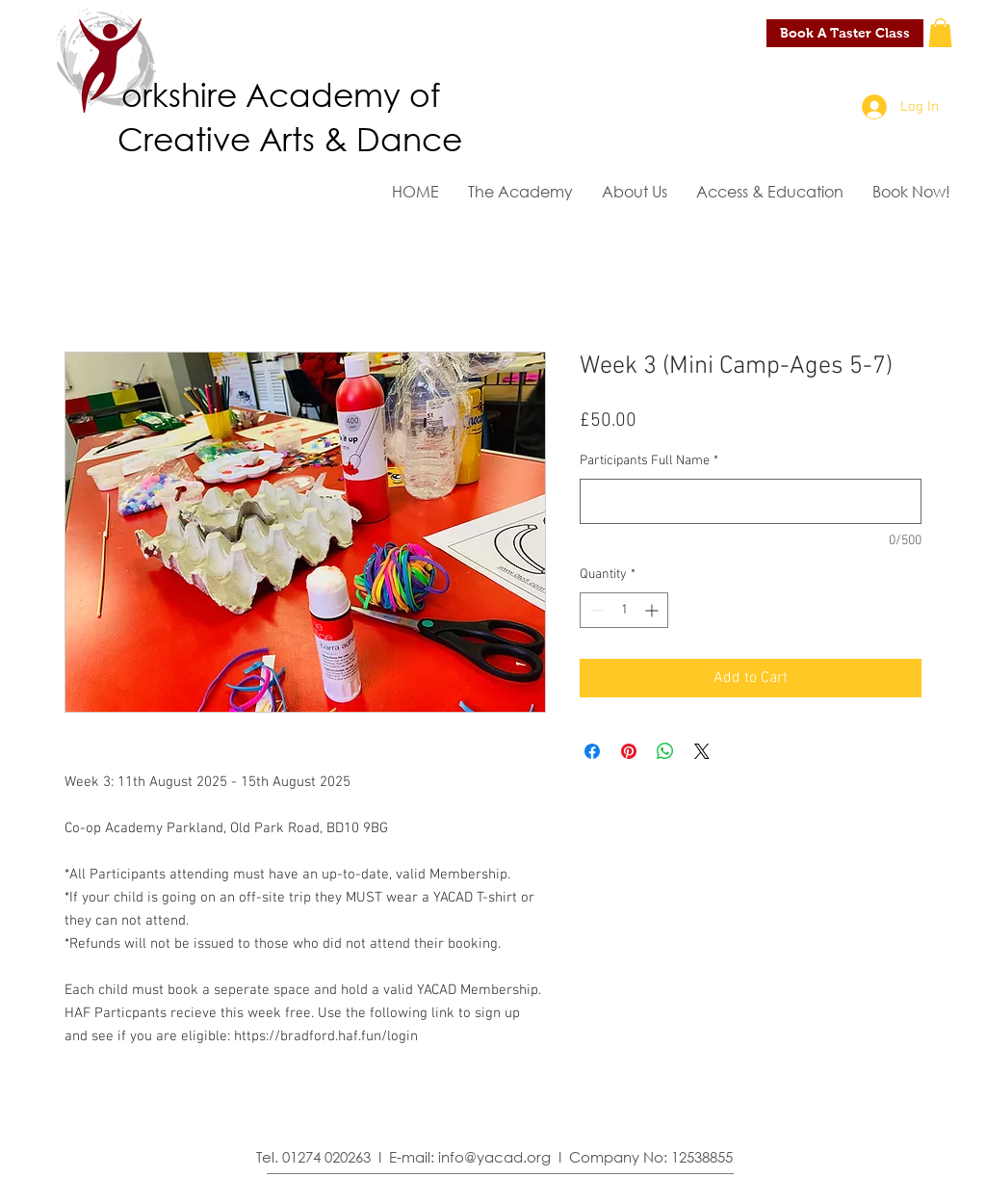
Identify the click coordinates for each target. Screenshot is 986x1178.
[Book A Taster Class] (844, 33)
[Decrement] (595, 610)
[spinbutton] (624, 610)
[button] (940, 32)
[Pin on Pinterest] (628, 751)
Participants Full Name (649, 461)
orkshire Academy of (280, 93)
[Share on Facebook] (592, 751)
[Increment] (653, 610)
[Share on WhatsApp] (665, 751)
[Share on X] (702, 751)
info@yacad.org (494, 1156)
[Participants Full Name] (751, 501)
